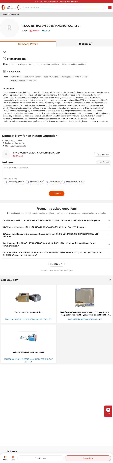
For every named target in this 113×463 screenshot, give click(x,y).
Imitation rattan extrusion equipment (28, 352)
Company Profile (28, 44)
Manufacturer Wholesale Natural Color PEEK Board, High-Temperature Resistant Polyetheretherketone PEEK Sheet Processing (85, 314)
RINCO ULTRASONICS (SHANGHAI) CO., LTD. (51, 25)
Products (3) (85, 43)
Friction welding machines (21, 64)
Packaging (66, 77)
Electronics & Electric (32, 77)
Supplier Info (14, 14)
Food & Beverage (51, 77)
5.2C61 (46, 31)
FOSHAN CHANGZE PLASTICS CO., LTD (84, 319)
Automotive (15, 77)
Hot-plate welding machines (47, 64)
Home (4, 14)
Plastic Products (80, 77)
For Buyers (12, 451)
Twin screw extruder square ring (28, 312)
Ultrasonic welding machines (73, 64)
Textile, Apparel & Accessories (23, 80)
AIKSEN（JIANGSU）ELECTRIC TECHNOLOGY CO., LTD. (28, 319)
